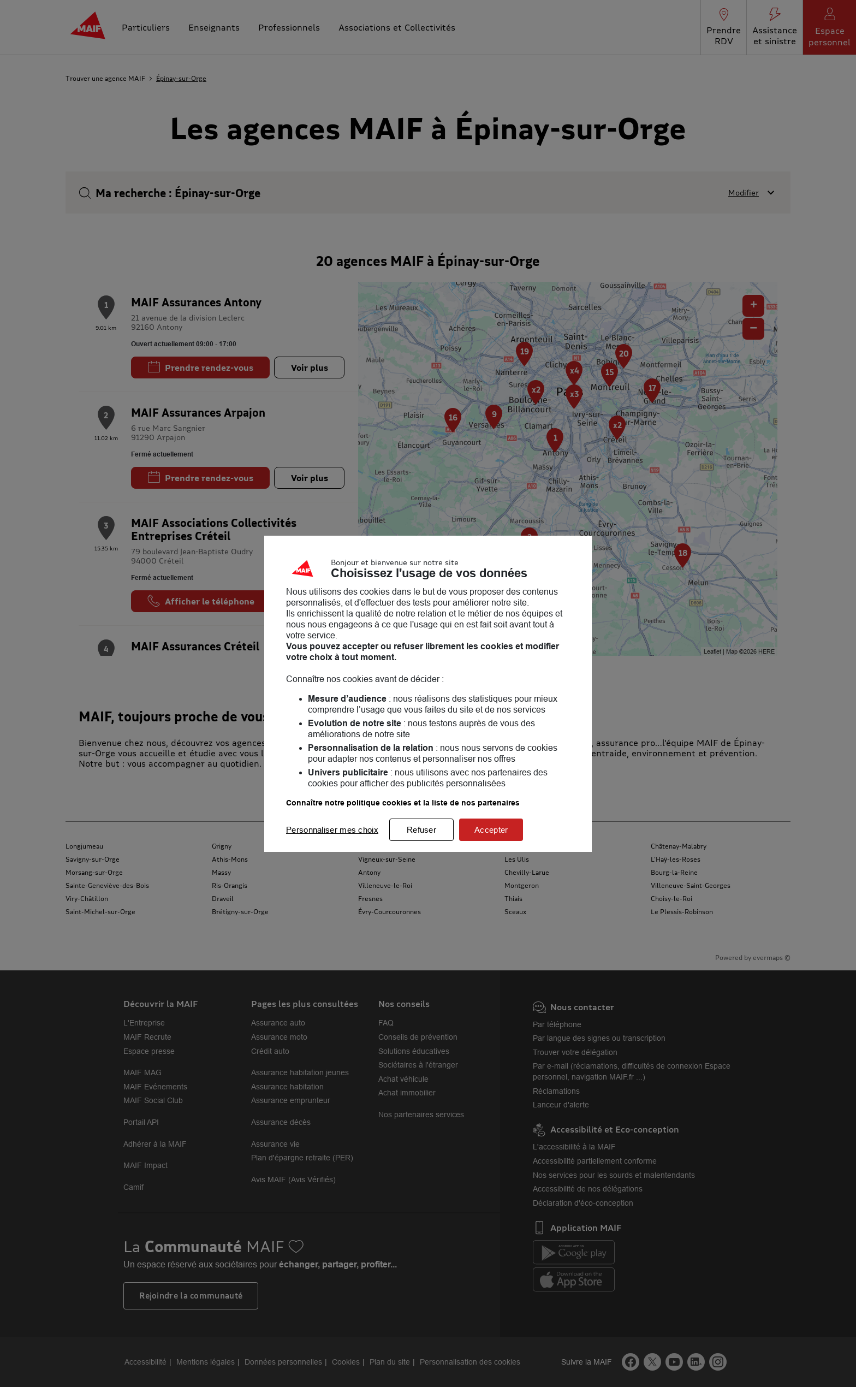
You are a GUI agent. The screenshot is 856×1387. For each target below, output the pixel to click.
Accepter (491, 829)
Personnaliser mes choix (332, 829)
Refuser (421, 829)
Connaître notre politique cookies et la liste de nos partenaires (403, 802)
